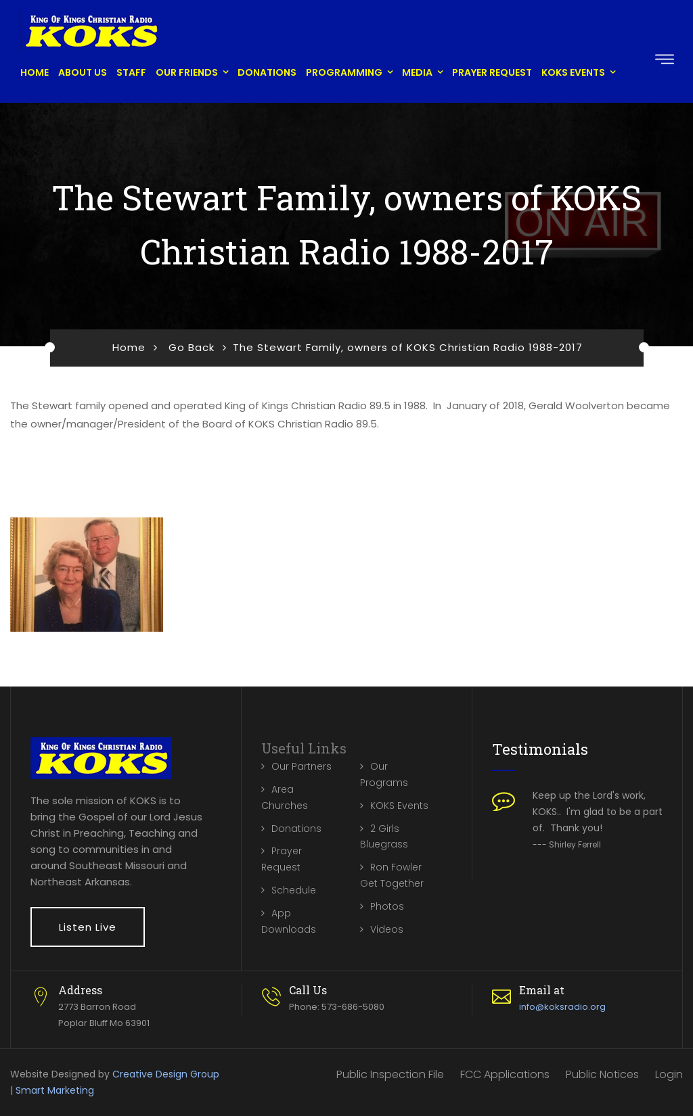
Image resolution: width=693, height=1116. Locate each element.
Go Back (192, 347)
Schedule (293, 890)
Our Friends (187, 72)
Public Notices (602, 1074)
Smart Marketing (55, 1090)
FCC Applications (505, 1074)
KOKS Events (573, 72)
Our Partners (301, 766)
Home (34, 72)
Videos (386, 929)
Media (417, 72)
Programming (344, 72)
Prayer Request (492, 72)
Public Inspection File (390, 1074)
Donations (267, 72)
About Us (82, 72)
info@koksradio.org (562, 1006)
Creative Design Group (165, 1074)
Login (669, 1074)
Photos (387, 906)
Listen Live (87, 927)
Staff (131, 72)
